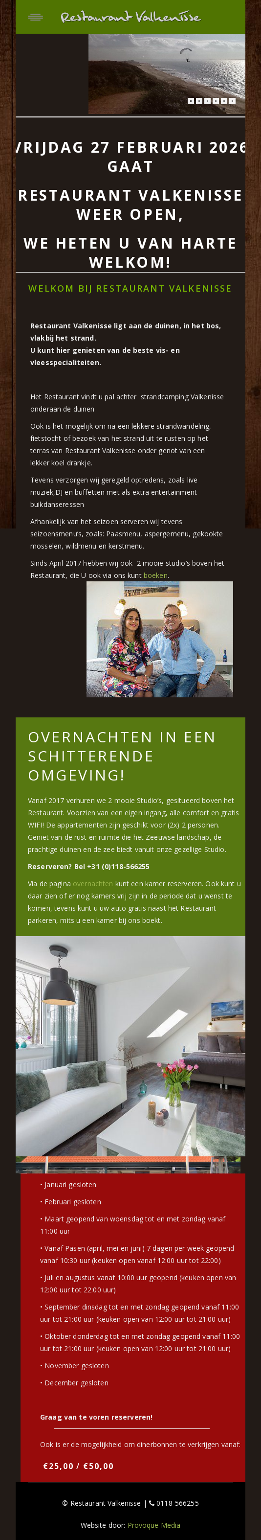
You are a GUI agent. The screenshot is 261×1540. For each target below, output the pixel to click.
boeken (156, 575)
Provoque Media (154, 1525)
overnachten (93, 883)
